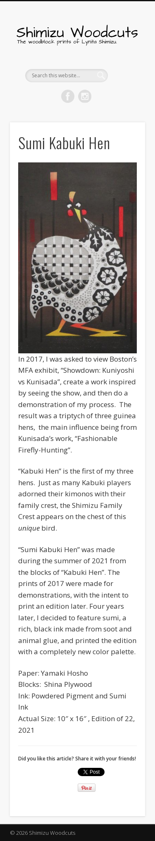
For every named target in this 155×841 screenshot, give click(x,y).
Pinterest (84, 96)
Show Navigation (125, 74)
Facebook (67, 96)
